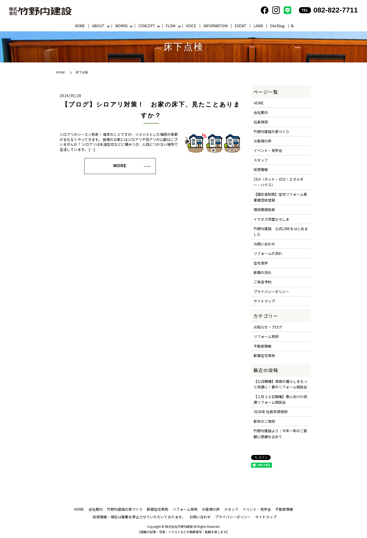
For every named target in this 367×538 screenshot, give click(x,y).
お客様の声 (262, 141)
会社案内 (261, 112)
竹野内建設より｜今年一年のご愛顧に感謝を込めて (280, 433)
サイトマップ (264, 301)
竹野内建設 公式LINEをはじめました (281, 231)
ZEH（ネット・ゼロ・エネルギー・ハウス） (279, 182)
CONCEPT (146, 25)
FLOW (171, 25)
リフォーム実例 (266, 336)
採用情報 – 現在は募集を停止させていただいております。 (139, 516)
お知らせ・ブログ (268, 327)
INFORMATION (216, 25)
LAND (258, 25)
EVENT (241, 25)
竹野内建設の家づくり (271, 131)
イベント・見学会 (268, 150)
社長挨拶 (261, 122)
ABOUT (98, 25)
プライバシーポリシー (271, 291)
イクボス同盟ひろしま (271, 219)
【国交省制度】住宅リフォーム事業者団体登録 (280, 197)
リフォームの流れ (268, 253)
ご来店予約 (262, 282)
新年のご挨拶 (264, 421)
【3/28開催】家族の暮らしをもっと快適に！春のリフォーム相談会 (280, 384)
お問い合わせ (264, 243)
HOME (80, 25)
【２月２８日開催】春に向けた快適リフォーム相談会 (280, 399)
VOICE (191, 25)
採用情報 (261, 169)
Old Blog (277, 25)
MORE (119, 166)
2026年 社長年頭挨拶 (270, 411)
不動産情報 (262, 346)
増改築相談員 (264, 209)
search (292, 26)
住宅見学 (261, 263)
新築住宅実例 (264, 355)
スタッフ (261, 160)
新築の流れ (262, 272)
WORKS (121, 25)
